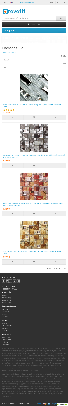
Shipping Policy (7, 300)
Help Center (6, 309)
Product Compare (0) (9, 52)
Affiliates (5, 328)
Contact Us (5, 312)
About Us (5, 295)
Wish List (5, 342)
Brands (4, 323)
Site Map (5, 317)
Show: (64, 63)
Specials (4, 331)
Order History (6, 340)
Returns (4, 314)
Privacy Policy (6, 298)
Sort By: (63, 56)
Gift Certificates (7, 326)
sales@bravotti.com (27, 3)
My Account (6, 337)
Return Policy (6, 303)
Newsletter (5, 345)
